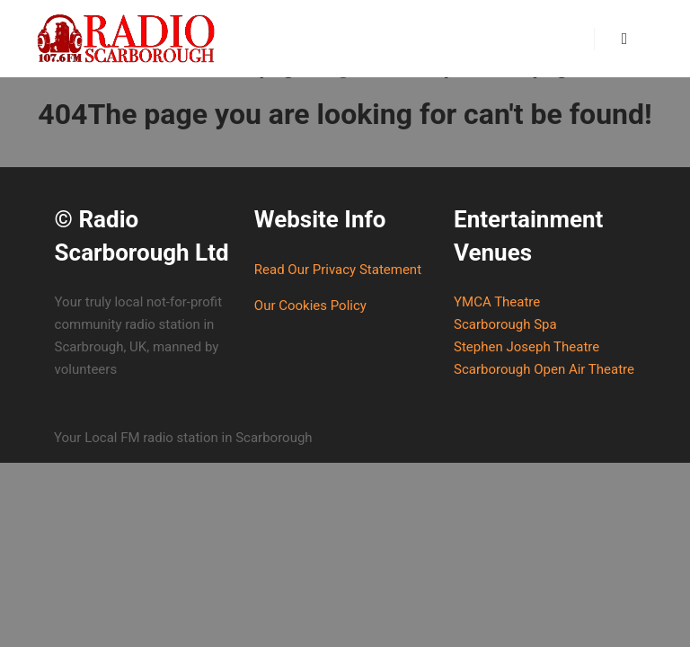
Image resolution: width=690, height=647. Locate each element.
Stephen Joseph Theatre (526, 347)
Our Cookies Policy (310, 305)
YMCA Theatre (497, 302)
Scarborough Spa (505, 324)
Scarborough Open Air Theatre (544, 369)
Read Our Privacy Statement (337, 269)
